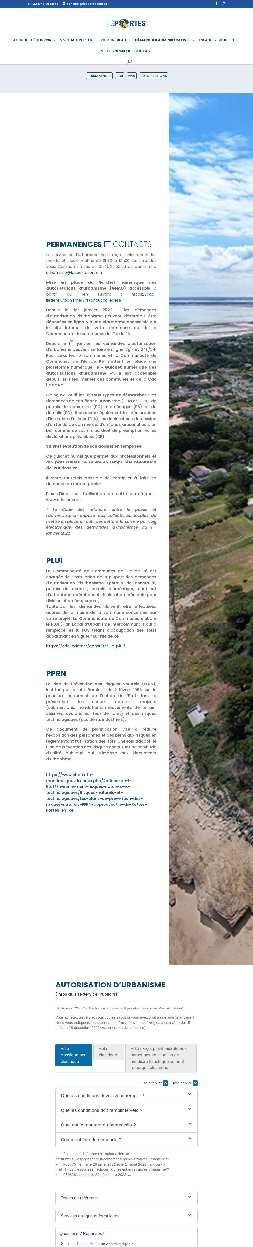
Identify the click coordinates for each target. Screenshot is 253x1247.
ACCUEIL (20, 40)
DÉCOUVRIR (41, 40)
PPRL (131, 75)
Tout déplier (185, 1083)
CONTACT (143, 51)
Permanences (99, 75)
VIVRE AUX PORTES (76, 40)
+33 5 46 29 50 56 (45, 4)
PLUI (119, 75)
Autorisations (153, 75)
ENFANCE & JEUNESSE (217, 40)
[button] (126, 1095)
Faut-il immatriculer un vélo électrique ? (100, 1244)
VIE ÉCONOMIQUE (116, 51)
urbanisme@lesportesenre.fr (74, 272)
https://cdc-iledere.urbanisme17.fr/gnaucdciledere (101, 297)
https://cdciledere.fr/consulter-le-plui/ (85, 646)
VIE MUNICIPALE (113, 40)
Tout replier (155, 1083)
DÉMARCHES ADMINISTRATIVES (162, 40)
